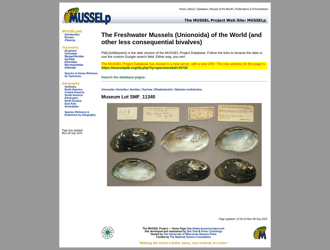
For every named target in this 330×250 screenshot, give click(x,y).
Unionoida (107, 89)
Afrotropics (71, 98)
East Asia (70, 103)
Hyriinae (147, 89)
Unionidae (70, 53)
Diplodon (180, 89)
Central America (74, 92)
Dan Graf (192, 231)
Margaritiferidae (74, 56)
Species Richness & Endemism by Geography (80, 113)
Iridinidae (70, 67)
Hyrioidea (122, 89)
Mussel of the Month (221, 9)
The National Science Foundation (190, 237)
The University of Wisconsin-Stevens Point (190, 234)
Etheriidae (70, 62)
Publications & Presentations (251, 9)
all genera (70, 50)
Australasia (71, 106)
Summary (70, 86)
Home (182, 9)
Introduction (71, 34)
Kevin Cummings (211, 231)
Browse (69, 37)
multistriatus (194, 89)
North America (73, 89)
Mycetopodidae (73, 64)
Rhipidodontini (163, 89)
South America (73, 95)
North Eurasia (72, 100)
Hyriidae (69, 59)
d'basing (69, 40)
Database (202, 9)
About (191, 9)
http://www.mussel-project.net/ (205, 228)
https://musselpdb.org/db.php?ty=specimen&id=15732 (144, 68)
